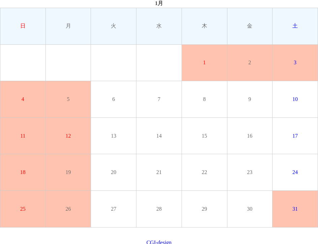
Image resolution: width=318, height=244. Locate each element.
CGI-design (159, 241)
